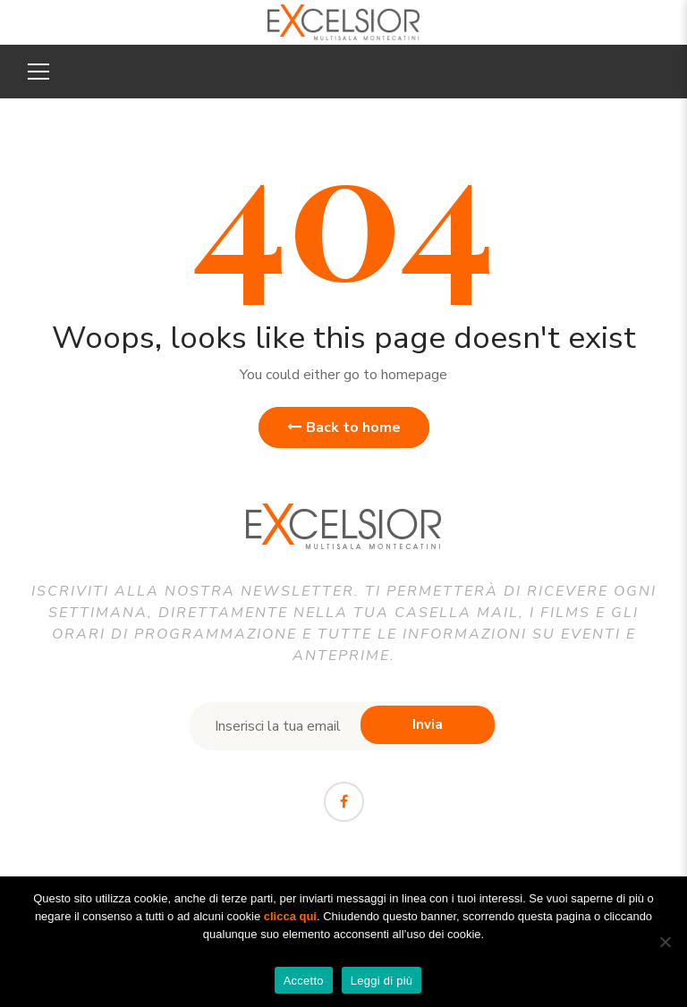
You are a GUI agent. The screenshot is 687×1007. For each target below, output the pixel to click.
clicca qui (290, 916)
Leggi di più (382, 980)
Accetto (304, 980)
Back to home (344, 427)
